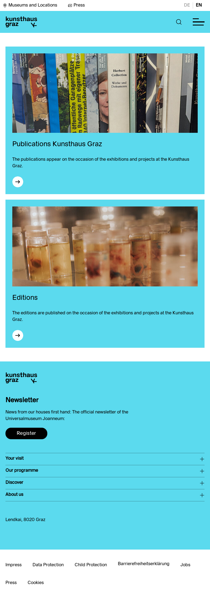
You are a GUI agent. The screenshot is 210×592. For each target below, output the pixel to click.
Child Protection (91, 565)
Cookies (36, 583)
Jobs (185, 565)
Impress (13, 565)
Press (76, 5)
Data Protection (48, 565)
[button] (179, 22)
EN (199, 5)
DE (187, 5)
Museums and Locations (30, 5)
